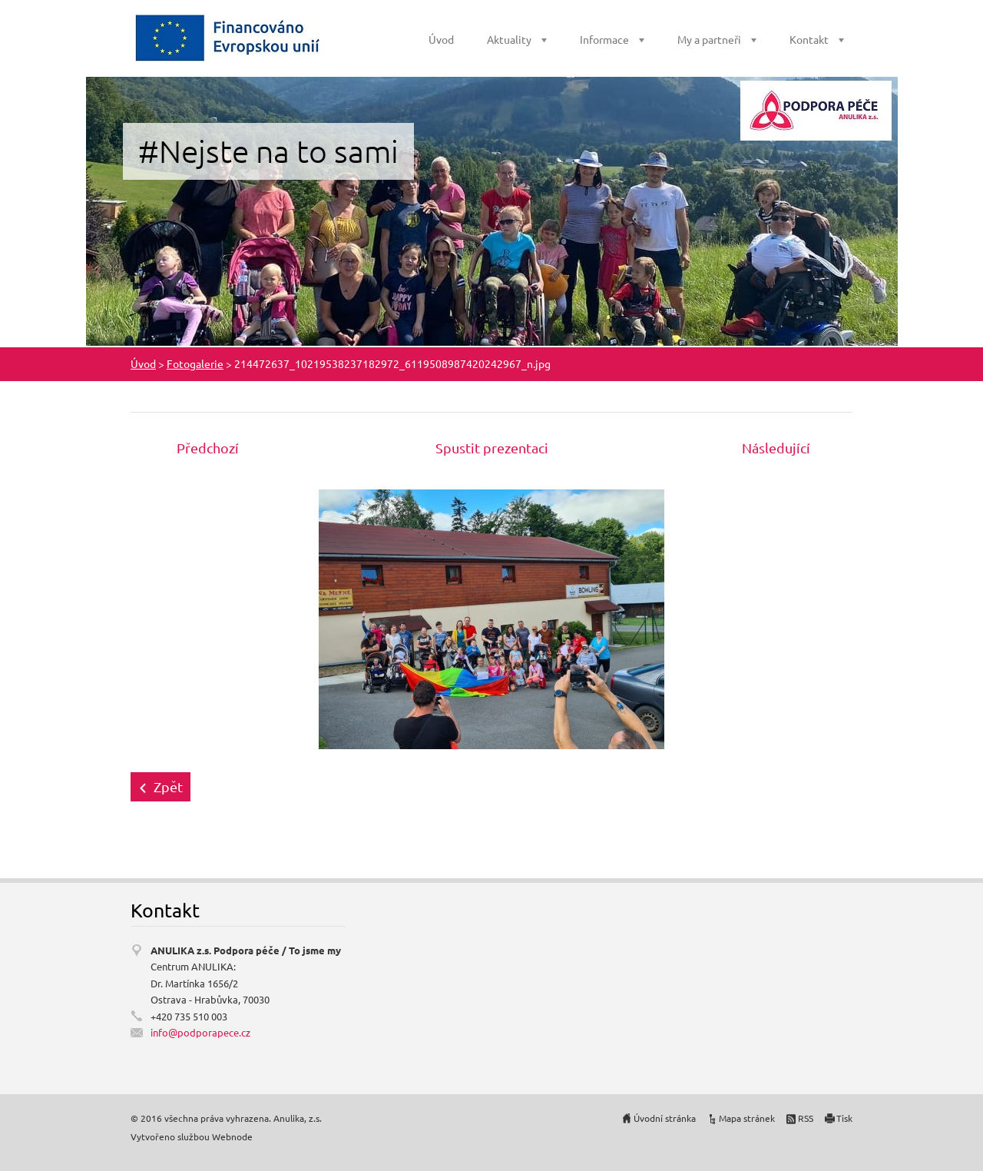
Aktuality (509, 39)
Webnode (232, 1136)
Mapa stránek (747, 1118)
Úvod (441, 39)
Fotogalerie (195, 363)
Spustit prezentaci (491, 448)
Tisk (844, 1118)
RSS (805, 1118)
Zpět (168, 786)
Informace (604, 39)
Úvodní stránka (665, 1118)
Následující (776, 448)
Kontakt (809, 39)
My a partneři (709, 39)
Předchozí (208, 448)
